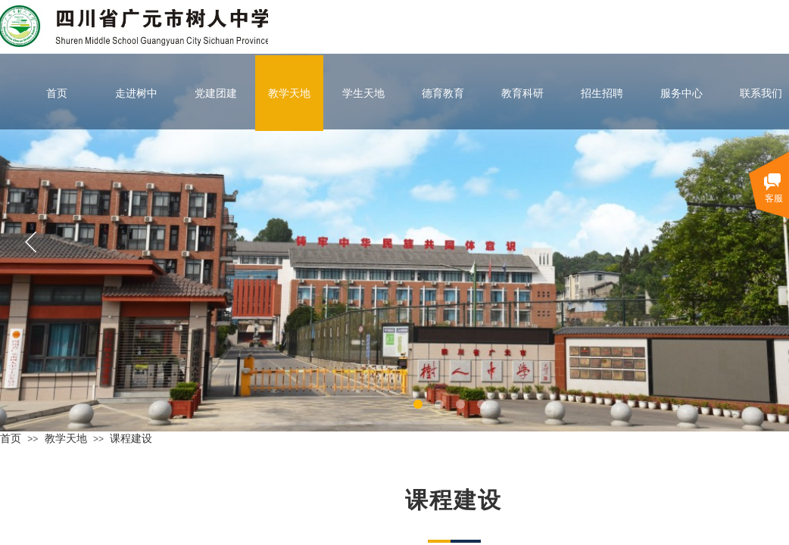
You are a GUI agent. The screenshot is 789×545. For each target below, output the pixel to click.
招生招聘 (602, 93)
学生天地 (363, 93)
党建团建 (216, 93)
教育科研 (522, 93)
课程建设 (131, 438)
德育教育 (443, 93)
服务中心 (681, 93)
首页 (56, 93)
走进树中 (136, 93)
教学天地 (289, 93)
